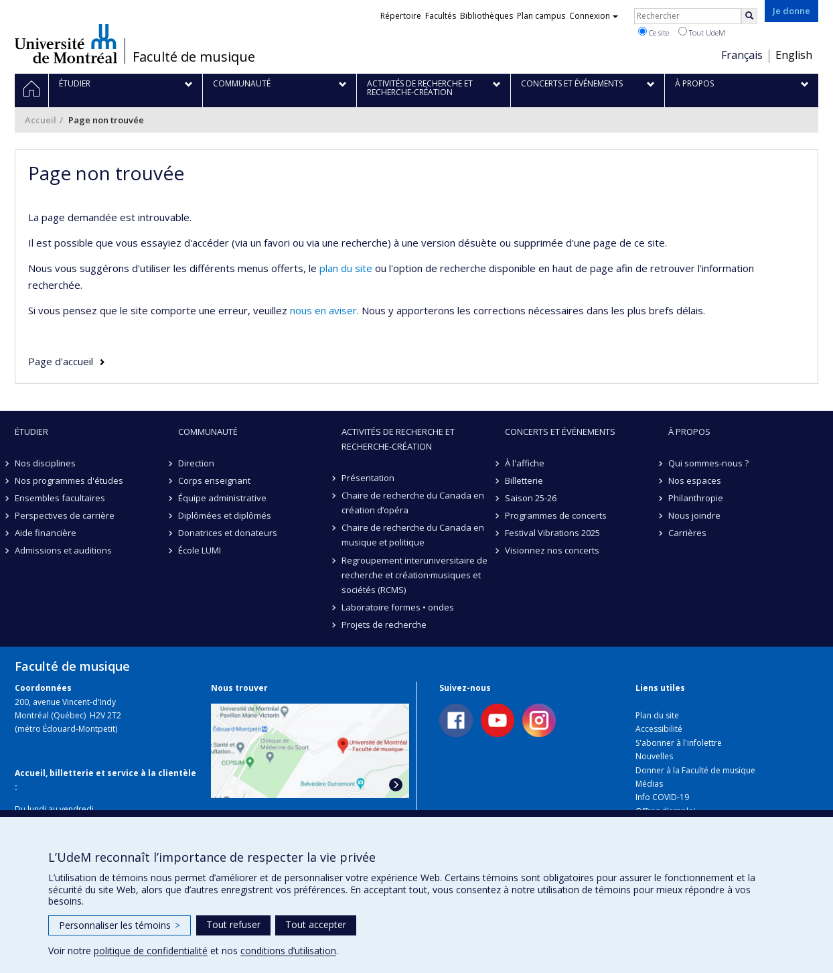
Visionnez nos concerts (552, 550)
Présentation (368, 478)
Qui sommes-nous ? (708, 463)
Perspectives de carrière (65, 515)
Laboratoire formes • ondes (398, 607)
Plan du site (657, 715)
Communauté (208, 432)
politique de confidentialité (151, 950)
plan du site (345, 268)
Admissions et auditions (63, 550)
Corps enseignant (214, 480)
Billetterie (524, 480)
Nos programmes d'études (69, 480)
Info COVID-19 (662, 797)
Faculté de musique (194, 57)
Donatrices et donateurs (227, 533)
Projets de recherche (384, 625)
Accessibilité (658, 728)
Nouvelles (654, 756)
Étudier (31, 432)
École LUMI (199, 550)
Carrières (687, 533)
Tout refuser (233, 924)
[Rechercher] (749, 16)
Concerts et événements (560, 432)
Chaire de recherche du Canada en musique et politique (413, 534)
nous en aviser (323, 310)
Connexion (593, 15)
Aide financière (45, 533)
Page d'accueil (60, 361)
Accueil (40, 120)
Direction (196, 463)
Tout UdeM (701, 32)
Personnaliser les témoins (119, 925)
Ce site (653, 32)
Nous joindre (694, 515)
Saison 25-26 (530, 498)
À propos (689, 432)
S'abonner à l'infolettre (678, 743)
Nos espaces (694, 480)
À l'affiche (524, 463)
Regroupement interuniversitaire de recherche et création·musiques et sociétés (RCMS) (414, 575)
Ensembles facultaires (60, 498)
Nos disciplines (45, 463)
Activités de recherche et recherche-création (398, 439)
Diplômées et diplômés (224, 515)
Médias (649, 783)
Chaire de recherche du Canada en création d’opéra (413, 502)
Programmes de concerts (556, 515)
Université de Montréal (66, 43)
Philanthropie (695, 498)
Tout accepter (315, 924)
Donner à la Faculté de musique (695, 770)
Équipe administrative (222, 498)
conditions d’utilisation (288, 950)
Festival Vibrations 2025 (552, 533)
